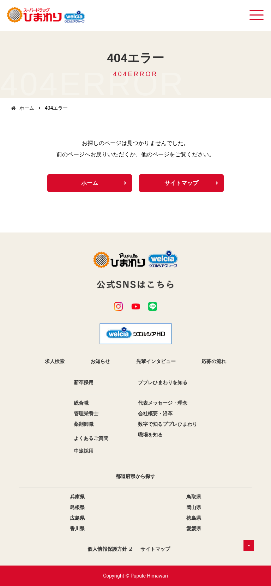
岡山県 (193, 507)
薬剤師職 (84, 424)
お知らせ (100, 361)
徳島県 (193, 518)
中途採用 (84, 451)
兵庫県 (77, 497)
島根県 (77, 507)
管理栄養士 (86, 413)
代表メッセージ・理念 (162, 403)
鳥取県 (193, 497)
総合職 (81, 403)
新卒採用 (84, 382)
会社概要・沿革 (155, 413)
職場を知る (150, 434)
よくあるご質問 (91, 438)
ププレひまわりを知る (162, 382)
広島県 (77, 518)
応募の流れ (213, 361)
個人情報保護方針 (107, 549)
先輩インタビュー (156, 361)
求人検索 (55, 361)
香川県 (77, 528)
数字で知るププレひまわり (167, 424)
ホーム (26, 108)
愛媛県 (193, 528)
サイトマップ (181, 183)
